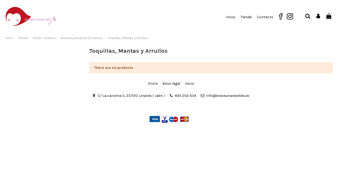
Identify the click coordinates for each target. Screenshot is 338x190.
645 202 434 (185, 95)
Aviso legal (171, 83)
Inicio (189, 83)
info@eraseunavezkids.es (228, 95)
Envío (153, 83)
